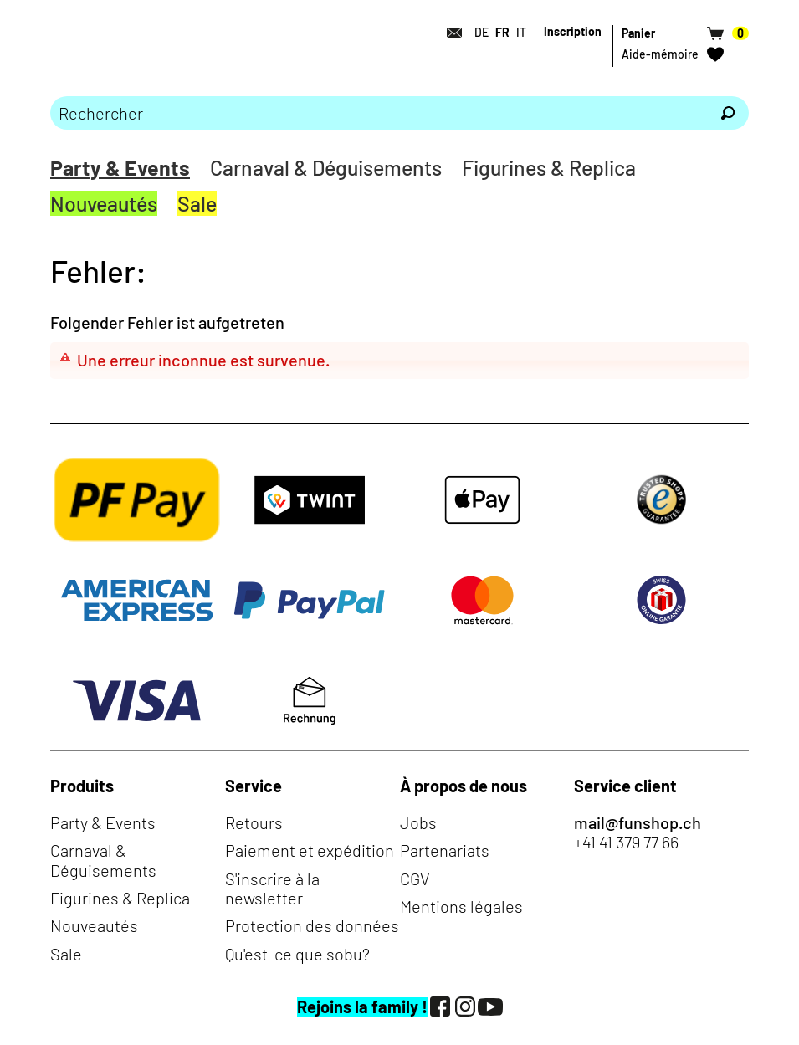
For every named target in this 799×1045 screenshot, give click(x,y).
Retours (254, 822)
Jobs (418, 822)
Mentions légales (461, 906)
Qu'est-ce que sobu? (297, 954)
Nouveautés (103, 203)
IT (521, 32)
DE (481, 32)
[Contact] (449, 33)
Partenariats (444, 850)
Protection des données (312, 925)
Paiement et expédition (309, 850)
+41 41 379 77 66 (626, 842)
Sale (197, 203)
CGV (415, 878)
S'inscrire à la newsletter (272, 888)
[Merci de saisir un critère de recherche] (378, 113)
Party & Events (120, 167)
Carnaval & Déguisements (326, 167)
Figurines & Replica (549, 167)
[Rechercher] (728, 113)
